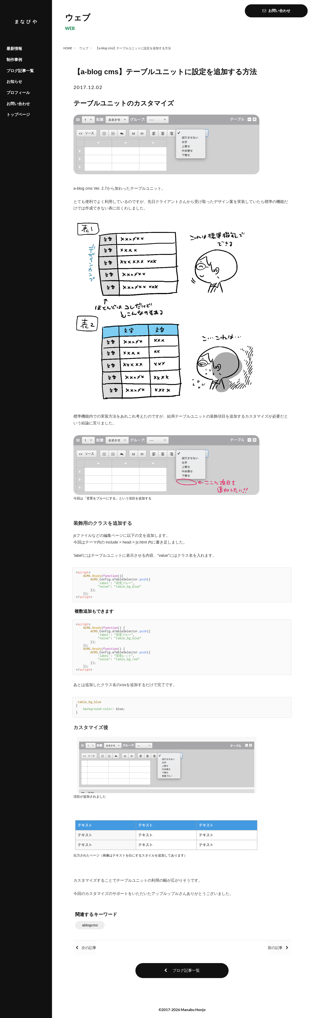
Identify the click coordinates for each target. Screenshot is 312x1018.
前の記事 (273, 950)
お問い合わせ (18, 104)
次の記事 (90, 950)
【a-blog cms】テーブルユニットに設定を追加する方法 (135, 47)
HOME (69, 47)
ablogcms (95, 927)
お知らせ (14, 81)
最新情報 (14, 48)
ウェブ (85, 47)
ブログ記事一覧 (20, 71)
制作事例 (14, 60)
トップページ (18, 114)
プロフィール (18, 93)
